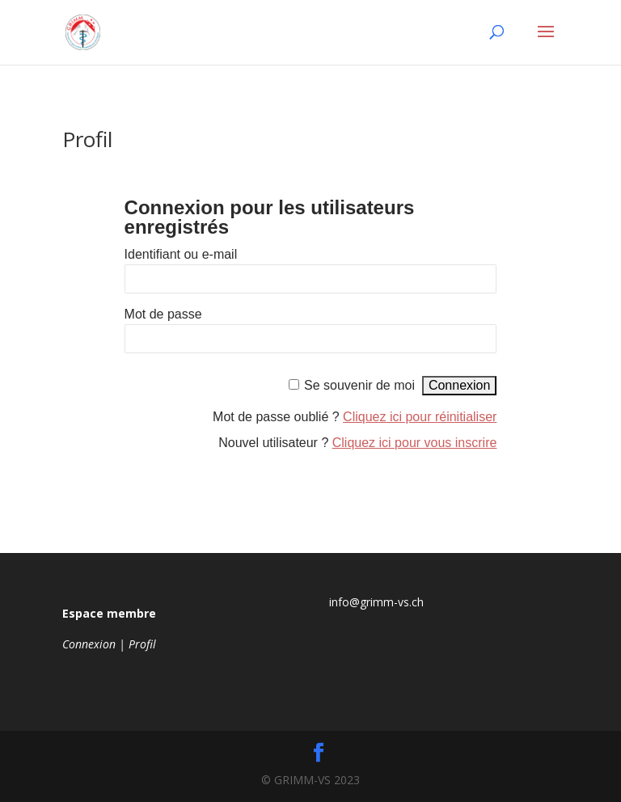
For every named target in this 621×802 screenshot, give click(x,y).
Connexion (89, 644)
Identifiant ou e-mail (181, 254)
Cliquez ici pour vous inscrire (414, 443)
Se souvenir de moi (359, 385)
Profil (142, 644)
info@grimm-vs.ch (376, 602)
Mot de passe (163, 314)
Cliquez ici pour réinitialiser (419, 417)
